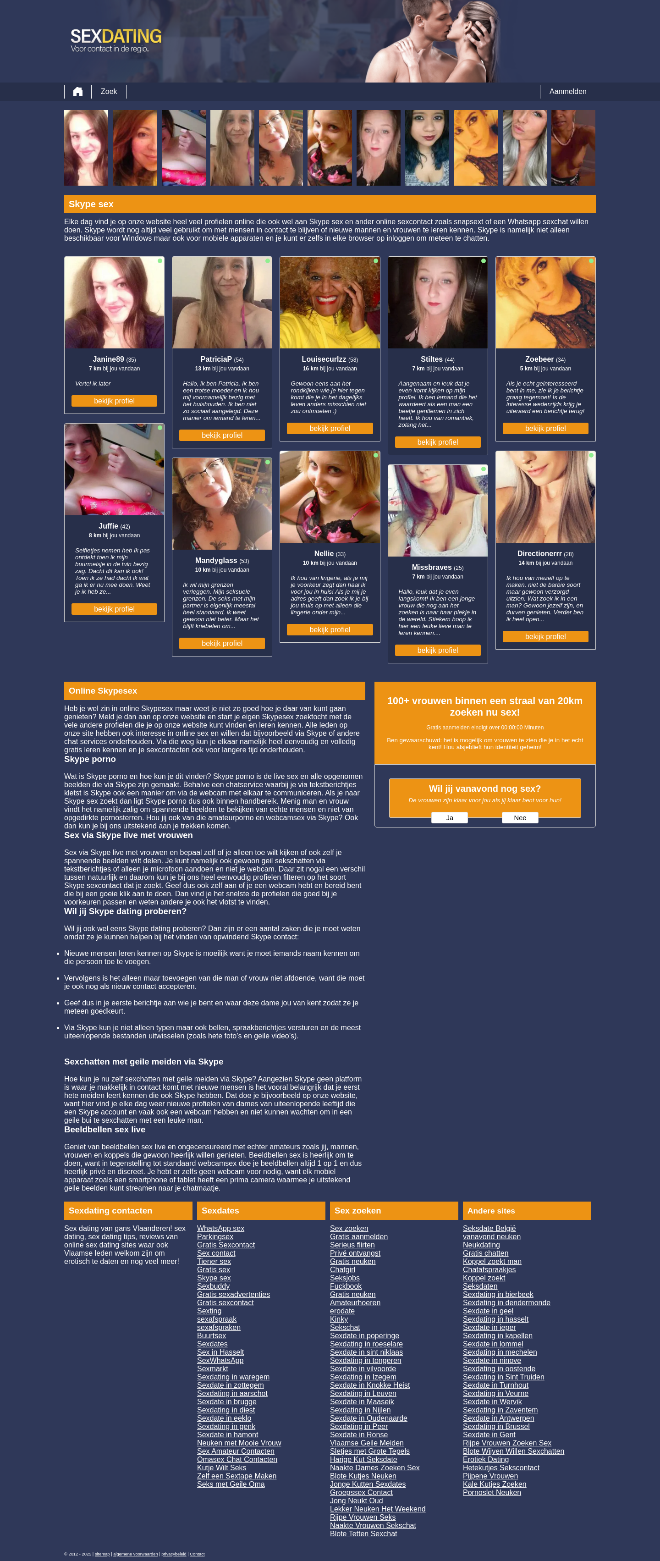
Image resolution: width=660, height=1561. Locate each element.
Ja (449, 818)
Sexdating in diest (226, 1410)
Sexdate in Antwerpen (498, 1418)
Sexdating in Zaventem (500, 1410)
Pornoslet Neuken (492, 1492)
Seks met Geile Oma (231, 1484)
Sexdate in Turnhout (495, 1385)
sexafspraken (219, 1327)
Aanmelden (568, 91)
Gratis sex (213, 1270)
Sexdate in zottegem (230, 1385)
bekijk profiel (114, 401)
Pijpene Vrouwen (490, 1476)
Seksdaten (480, 1286)
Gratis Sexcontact (226, 1245)
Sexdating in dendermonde (506, 1303)
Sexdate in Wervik (492, 1402)
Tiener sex (214, 1261)
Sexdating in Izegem (363, 1377)
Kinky (339, 1319)
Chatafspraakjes (489, 1270)
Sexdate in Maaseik (362, 1402)
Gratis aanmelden (359, 1237)
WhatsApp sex (220, 1228)
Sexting (209, 1311)
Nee (520, 818)
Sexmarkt (212, 1369)
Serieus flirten (352, 1245)
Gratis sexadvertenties (233, 1294)
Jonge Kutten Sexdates (368, 1484)
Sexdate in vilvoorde (363, 1369)
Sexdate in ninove (492, 1360)
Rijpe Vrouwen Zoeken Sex (507, 1443)
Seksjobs (345, 1278)
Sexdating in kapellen (498, 1336)
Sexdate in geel (488, 1311)
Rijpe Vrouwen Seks (363, 1517)
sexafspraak (216, 1319)
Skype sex (214, 1278)
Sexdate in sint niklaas (366, 1352)
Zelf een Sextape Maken (236, 1476)
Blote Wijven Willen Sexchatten (513, 1451)
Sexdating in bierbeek (498, 1294)
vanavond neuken (492, 1237)
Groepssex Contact (361, 1492)
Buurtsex (211, 1336)
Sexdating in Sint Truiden (503, 1377)
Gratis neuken (353, 1261)
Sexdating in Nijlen (360, 1410)
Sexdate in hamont (227, 1435)
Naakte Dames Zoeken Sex (375, 1468)
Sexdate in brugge (227, 1402)
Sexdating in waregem (233, 1377)
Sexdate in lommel (493, 1344)
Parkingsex (215, 1237)
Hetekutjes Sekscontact (501, 1468)
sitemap (102, 1554)
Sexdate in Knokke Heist (370, 1385)
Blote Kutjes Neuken (363, 1476)
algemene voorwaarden (135, 1554)
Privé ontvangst (355, 1253)
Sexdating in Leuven (363, 1393)
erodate (342, 1311)
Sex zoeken (349, 1228)
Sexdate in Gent (489, 1435)
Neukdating (481, 1245)
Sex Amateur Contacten (236, 1451)
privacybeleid (173, 1554)
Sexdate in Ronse (359, 1435)
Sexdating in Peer (359, 1426)
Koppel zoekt (484, 1278)
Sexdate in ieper (489, 1327)
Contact (197, 1554)
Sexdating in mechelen (500, 1352)
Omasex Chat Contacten (237, 1459)
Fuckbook (346, 1286)
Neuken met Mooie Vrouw (239, 1443)
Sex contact (216, 1253)
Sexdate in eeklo (224, 1418)
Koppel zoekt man (492, 1261)
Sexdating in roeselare (366, 1344)
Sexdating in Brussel (496, 1426)
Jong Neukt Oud (356, 1501)
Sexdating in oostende (499, 1369)
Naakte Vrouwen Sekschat (373, 1525)
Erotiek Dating (486, 1459)
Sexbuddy (213, 1286)
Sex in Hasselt (220, 1352)
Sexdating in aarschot (232, 1393)
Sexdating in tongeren (366, 1360)
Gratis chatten (486, 1253)
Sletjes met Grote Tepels (370, 1451)
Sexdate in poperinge (364, 1336)
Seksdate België (489, 1228)
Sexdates (212, 1344)
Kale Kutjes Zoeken (495, 1484)
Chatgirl (342, 1270)
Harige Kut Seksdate (363, 1459)
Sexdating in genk (226, 1426)
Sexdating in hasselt (495, 1319)
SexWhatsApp (220, 1360)
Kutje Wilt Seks (222, 1468)
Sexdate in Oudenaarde (368, 1418)
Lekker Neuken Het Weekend (378, 1509)
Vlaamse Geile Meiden (367, 1443)
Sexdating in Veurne (495, 1393)
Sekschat (345, 1327)
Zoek (109, 91)
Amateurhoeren (355, 1303)
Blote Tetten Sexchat (363, 1534)
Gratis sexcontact (225, 1303)
